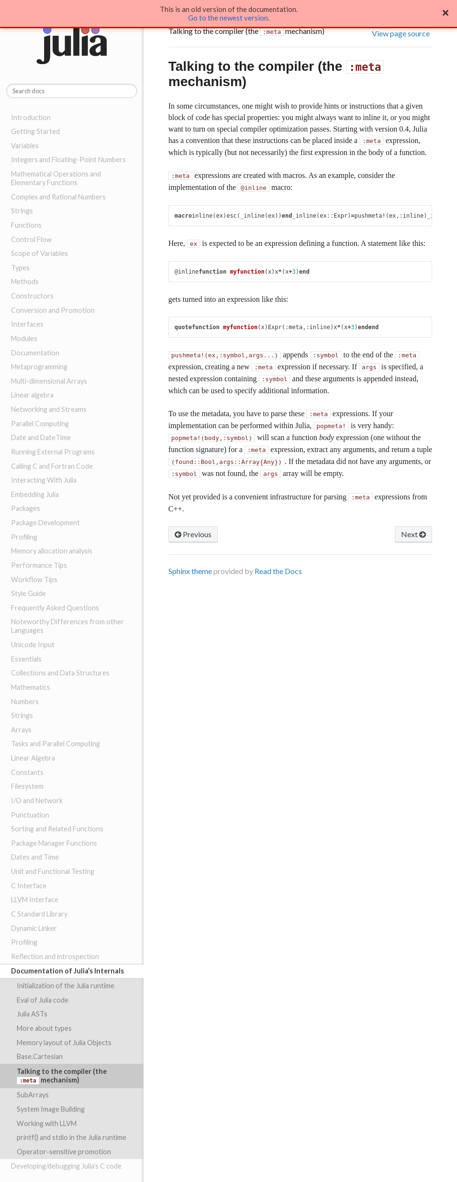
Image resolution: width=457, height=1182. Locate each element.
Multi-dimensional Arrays (49, 381)
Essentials (26, 659)
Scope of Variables (39, 253)
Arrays (21, 730)
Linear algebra (32, 395)
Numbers (25, 701)
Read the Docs (278, 570)
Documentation (35, 353)
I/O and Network (37, 800)
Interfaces (27, 324)
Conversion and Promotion (53, 310)
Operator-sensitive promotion (64, 1152)
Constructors (32, 296)
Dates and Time (35, 857)
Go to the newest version (228, 17)
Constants (27, 772)
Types (20, 268)
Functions (26, 225)
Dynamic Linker (34, 928)
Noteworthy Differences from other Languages (67, 626)
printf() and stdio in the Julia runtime (71, 1137)
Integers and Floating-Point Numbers (68, 159)
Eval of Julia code (42, 1000)
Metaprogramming (39, 367)
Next (413, 534)
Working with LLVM (47, 1123)
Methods (25, 281)
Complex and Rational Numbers (58, 197)
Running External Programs (53, 452)
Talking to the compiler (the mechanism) (62, 1075)
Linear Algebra (33, 758)
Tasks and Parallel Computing (55, 744)
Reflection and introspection (55, 956)
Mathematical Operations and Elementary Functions (56, 178)
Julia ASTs (32, 1014)
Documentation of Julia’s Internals (67, 971)
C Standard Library (39, 914)
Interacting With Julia (44, 480)
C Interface (28, 886)
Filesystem (27, 786)
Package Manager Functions (54, 843)
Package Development (45, 523)
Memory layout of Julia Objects (64, 1042)
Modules (24, 338)
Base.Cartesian (40, 1056)
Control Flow (31, 239)
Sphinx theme (190, 570)
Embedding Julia (35, 494)
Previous (193, 534)
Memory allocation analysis (51, 551)
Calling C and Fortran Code (52, 466)
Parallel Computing (40, 424)
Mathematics (30, 687)
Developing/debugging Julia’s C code (66, 1166)
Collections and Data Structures (60, 673)
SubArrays (33, 1095)
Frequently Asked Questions (55, 608)
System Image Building (51, 1109)
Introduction (31, 117)
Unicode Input (33, 645)
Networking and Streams (49, 409)
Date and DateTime (41, 437)
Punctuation (30, 815)
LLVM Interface (34, 899)
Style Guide (28, 593)
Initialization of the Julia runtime (65, 986)
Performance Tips (39, 565)
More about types (44, 1028)
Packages (25, 508)
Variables (25, 146)
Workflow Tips (34, 579)
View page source (401, 33)
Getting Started (35, 131)
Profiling (24, 537)
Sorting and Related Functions (57, 829)
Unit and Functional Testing (52, 871)
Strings (22, 211)
